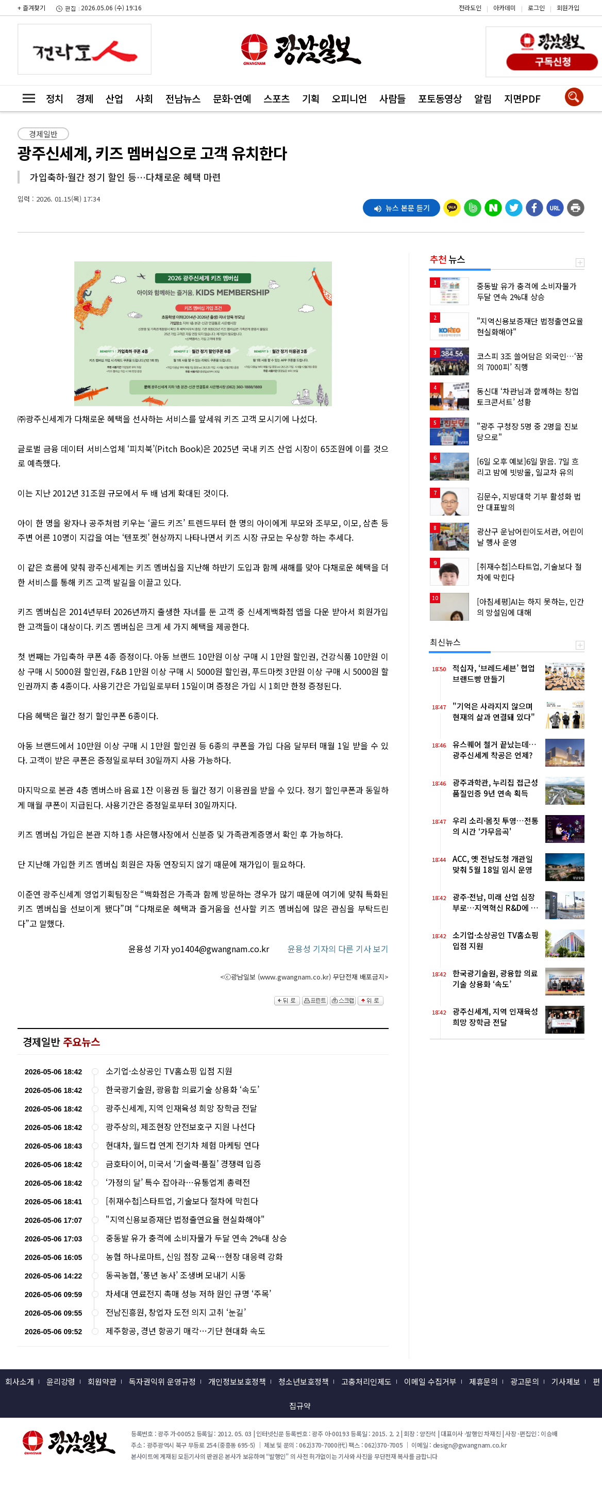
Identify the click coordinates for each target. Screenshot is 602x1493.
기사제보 (565, 1381)
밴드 (515, 28)
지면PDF (522, 98)
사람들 (392, 98)
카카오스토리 (515, 13)
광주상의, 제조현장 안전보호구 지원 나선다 (180, 1126)
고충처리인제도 (366, 1381)
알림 (483, 98)
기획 (311, 98)
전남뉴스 (182, 98)
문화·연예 (232, 98)
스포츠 (276, 98)
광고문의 (524, 1381)
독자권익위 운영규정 (162, 1381)
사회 (144, 98)
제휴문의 (483, 1381)
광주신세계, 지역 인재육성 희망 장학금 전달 (181, 1108)
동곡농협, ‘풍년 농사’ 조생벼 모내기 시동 (176, 1275)
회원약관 (102, 1381)
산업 (114, 98)
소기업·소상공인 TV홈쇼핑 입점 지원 (169, 1071)
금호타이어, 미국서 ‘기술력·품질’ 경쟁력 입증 (183, 1163)
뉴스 (447, 259)
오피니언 (349, 98)
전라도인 (470, 7)
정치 (54, 98)
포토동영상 (440, 98)
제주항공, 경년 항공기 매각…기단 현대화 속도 (185, 1330)
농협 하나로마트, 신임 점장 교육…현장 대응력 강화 (194, 1256)
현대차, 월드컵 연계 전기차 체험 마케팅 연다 (182, 1145)
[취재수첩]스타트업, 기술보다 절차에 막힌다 (182, 1201)
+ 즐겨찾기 (31, 7)
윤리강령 (60, 1381)
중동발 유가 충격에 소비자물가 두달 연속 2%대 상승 (196, 1238)
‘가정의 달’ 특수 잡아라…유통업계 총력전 (178, 1182)
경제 (84, 98)
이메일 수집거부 (430, 1381)
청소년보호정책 (303, 1381)
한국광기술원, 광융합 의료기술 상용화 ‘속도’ (182, 1089)
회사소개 (19, 1381)
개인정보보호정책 (237, 1381)
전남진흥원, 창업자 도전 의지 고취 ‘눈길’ (176, 1312)
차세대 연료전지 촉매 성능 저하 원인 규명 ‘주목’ (188, 1293)
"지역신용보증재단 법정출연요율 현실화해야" (185, 1219)
